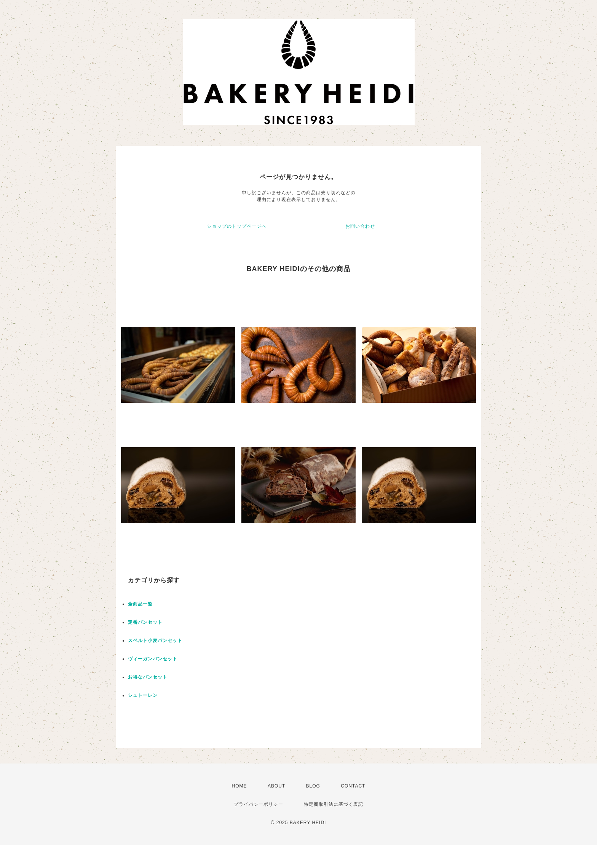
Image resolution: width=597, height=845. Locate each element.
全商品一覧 (140, 604)
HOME (239, 786)
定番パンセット (145, 622)
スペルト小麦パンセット (155, 640)
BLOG (313, 786)
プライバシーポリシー (258, 804)
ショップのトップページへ (237, 226)
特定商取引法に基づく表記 (333, 804)
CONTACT (353, 786)
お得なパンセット (148, 677)
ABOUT (276, 786)
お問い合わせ (360, 226)
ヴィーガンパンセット (152, 658)
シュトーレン (143, 695)
